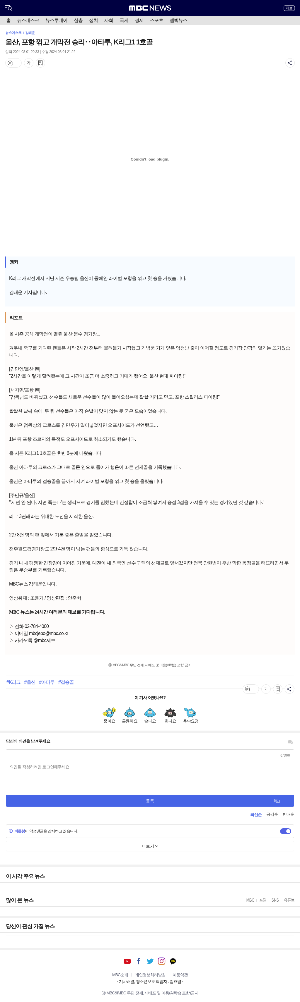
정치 (93, 20)
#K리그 (13, 682)
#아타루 (46, 682)
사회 (108, 20)
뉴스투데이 (56, 20)
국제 (124, 20)
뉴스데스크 (28, 20)
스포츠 (156, 20)
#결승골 (66, 682)
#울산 (29, 682)
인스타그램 (162, 961)
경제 (139, 20)
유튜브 (127, 961)
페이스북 (139, 961)
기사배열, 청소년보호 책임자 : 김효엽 (150, 981)
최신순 (256, 814)
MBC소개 (120, 974)
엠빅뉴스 (178, 20)
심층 (78, 20)
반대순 (288, 814)
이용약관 (180, 974)
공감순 (272, 814)
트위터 (150, 961)
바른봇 (17, 831)
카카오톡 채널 (173, 961)
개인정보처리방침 (150, 974)
